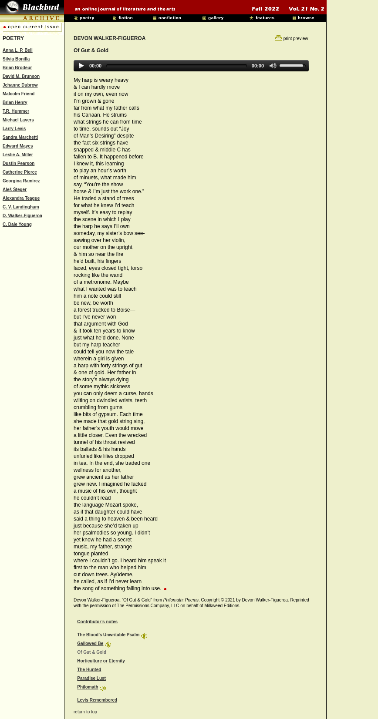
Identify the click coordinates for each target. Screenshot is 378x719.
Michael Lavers (18, 120)
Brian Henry (15, 102)
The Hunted (89, 669)
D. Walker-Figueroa (22, 215)
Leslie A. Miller (18, 154)
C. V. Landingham (21, 207)
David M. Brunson (21, 76)
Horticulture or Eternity (101, 661)
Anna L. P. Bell (18, 50)
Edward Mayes (18, 146)
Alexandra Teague (21, 198)
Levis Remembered (97, 700)
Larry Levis (14, 128)
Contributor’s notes (97, 621)
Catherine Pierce (20, 172)
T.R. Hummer (16, 111)
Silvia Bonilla (16, 59)
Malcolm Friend (18, 93)
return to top (85, 711)
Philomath (87, 687)
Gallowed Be (90, 643)
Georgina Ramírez (21, 180)
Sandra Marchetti (20, 137)
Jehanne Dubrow (20, 85)
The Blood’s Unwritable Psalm (108, 634)
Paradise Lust (91, 678)
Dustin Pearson (18, 163)
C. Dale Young (17, 224)
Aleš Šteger (15, 189)
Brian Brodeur (17, 67)
